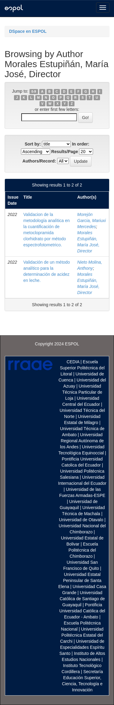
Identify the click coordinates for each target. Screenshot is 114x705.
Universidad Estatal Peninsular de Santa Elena (80, 580)
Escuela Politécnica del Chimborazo (83, 550)
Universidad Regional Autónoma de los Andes (82, 440)
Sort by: (33, 144)
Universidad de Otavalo (81, 519)
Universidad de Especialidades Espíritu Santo (81, 647)
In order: (80, 144)
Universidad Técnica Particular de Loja (82, 392)
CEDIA (73, 361)
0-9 (33, 91)
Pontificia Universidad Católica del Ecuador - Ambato (82, 610)
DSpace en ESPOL (28, 31)
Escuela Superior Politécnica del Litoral (82, 367)
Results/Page (64, 151)
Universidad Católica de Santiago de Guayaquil (82, 598)
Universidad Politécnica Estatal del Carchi (82, 635)
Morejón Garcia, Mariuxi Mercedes (91, 220)
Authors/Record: (39, 161)
